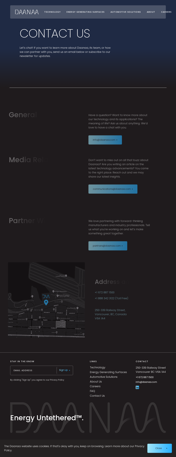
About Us (96, 381)
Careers (166, 11)
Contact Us (97, 396)
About (151, 11)
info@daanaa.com (151, 383)
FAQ (92, 391)
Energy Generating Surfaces (85, 11)
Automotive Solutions (125, 11)
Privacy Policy (57, 379)
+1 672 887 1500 (151, 378)
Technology (52, 11)
